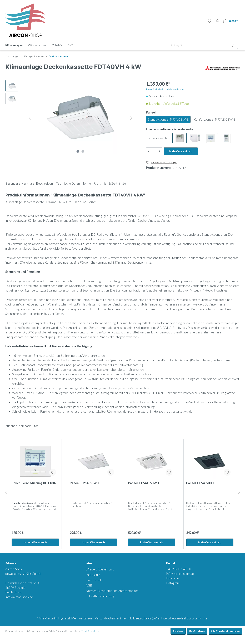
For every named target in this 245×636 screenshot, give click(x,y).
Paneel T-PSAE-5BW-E (144, 483)
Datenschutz (94, 580)
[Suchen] (234, 45)
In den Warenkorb (180, 151)
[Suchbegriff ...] (199, 45)
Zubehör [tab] (11, 426)
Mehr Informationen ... (91, 631)
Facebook (172, 578)
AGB (89, 585)
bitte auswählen (158, 138)
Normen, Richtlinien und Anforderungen (112, 591)
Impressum (93, 574)
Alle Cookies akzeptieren (225, 631)
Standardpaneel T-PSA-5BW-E (168, 119)
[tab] (19, 183)
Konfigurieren (197, 631)
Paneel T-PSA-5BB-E (200, 483)
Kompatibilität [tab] (28, 426)
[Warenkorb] (230, 21)
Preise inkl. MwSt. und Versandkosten (165, 89)
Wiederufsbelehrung (100, 569)
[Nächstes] (131, 117)
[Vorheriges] (29, 117)
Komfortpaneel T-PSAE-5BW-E (215, 119)
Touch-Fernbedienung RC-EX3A (34, 483)
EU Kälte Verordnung (100, 596)
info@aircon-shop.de (19, 597)
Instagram (172, 583)
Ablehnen (178, 631)
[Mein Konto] (217, 21)
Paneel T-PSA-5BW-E (85, 483)
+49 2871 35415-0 (178, 569)
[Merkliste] (209, 21)
